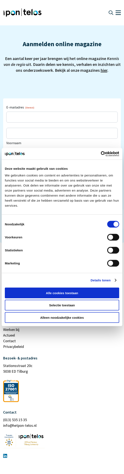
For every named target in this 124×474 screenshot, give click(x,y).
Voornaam (13, 143)
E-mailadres (20, 107)
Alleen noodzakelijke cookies (62, 317)
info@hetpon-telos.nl (20, 425)
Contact (9, 340)
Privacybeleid (13, 346)
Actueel (9, 335)
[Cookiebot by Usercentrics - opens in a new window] (100, 154)
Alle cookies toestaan (62, 293)
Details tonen (101, 280)
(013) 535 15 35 (15, 419)
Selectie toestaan (62, 305)
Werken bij (11, 329)
